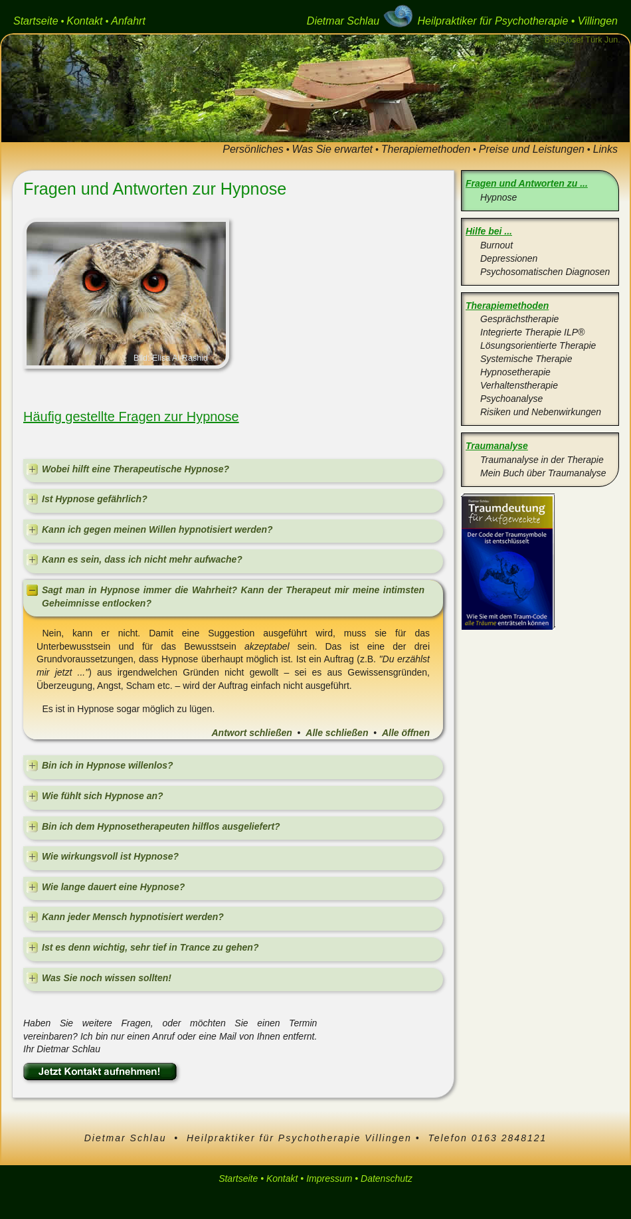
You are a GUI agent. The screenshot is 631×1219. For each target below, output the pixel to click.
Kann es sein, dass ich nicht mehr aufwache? (142, 559)
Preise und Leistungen (532, 149)
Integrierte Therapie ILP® (532, 332)
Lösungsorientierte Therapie (538, 345)
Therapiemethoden (425, 149)
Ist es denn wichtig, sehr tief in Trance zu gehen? (150, 947)
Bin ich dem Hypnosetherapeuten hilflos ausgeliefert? (161, 826)
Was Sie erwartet (332, 149)
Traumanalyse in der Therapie (542, 459)
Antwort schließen (251, 732)
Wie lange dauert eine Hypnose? (113, 887)
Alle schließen (337, 732)
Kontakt (84, 21)
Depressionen (508, 258)
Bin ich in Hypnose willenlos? (107, 765)
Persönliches (253, 149)
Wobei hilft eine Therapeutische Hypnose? (135, 469)
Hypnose (498, 197)
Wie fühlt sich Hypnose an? (102, 796)
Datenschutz (386, 1178)
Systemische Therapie (526, 358)
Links (605, 149)
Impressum (329, 1178)
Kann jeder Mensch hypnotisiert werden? (133, 916)
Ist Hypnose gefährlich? (94, 499)
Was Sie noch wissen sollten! (106, 978)
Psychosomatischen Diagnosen (545, 271)
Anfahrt (128, 21)
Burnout (496, 245)
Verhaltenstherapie (519, 385)
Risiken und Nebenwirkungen (540, 412)
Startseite (35, 21)
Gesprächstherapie (519, 319)
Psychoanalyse (511, 398)
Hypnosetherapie (515, 372)
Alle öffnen (406, 732)
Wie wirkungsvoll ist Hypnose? (110, 856)
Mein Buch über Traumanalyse (543, 473)
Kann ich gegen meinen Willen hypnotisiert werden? (157, 529)
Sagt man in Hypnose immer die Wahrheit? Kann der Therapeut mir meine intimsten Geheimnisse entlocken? (233, 597)
